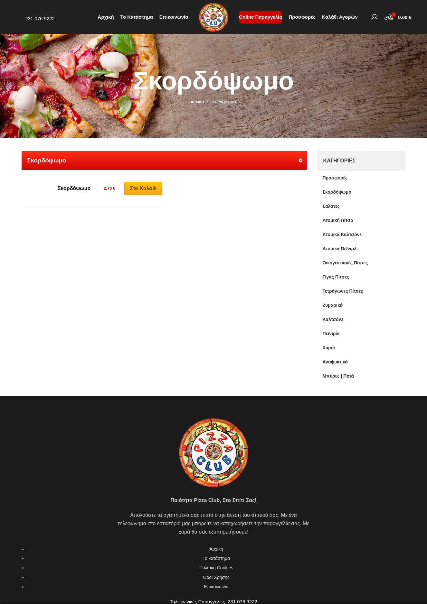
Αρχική (197, 102)
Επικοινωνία (216, 586)
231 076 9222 (40, 18)
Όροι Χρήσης (216, 577)
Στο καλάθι (143, 188)
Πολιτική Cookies (216, 567)
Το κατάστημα (216, 558)
